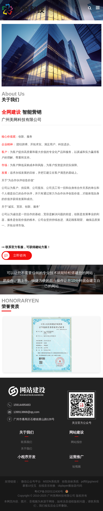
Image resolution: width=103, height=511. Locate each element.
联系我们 (26, 442)
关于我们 (26, 432)
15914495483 (22, 404)
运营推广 (76, 457)
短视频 (76, 466)
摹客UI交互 (29, 485)
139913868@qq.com (26, 412)
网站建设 (76, 432)
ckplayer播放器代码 (70, 485)
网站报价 (76, 442)
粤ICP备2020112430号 (48, 491)
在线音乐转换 (47, 485)
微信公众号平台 (31, 481)
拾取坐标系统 (70, 481)
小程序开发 (26, 457)
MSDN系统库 (51, 481)
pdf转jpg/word (89, 481)
